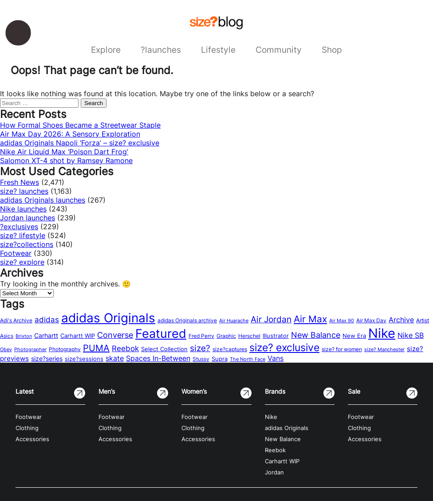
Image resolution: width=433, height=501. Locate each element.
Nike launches (23, 208)
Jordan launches (27, 217)
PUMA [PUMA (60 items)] (96, 348)
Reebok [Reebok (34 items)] (125, 348)
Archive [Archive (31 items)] (401, 319)
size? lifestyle (22, 235)
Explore (106, 49)
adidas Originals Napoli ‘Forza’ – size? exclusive (79, 142)
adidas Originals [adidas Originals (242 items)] (108, 317)
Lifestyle (218, 49)
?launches (161, 49)
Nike (271, 417)
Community (279, 49)
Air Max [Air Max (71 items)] (310, 319)
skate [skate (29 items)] (115, 358)
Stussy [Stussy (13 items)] (201, 359)
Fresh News (19, 182)
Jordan (274, 472)
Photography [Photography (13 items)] (65, 349)
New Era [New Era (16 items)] (354, 336)
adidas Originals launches (42, 200)
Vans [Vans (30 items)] (275, 358)
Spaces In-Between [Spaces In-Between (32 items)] (158, 358)
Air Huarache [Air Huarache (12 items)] (233, 320)
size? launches (24, 191)
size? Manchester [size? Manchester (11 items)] (384, 349)
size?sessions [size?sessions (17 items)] (84, 358)
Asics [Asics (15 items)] (6, 336)
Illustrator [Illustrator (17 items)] (276, 335)
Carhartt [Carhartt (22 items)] (46, 335)
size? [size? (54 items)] (200, 348)
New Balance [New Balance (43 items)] (315, 335)
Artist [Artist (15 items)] (422, 320)
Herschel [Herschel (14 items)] (249, 336)
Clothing (27, 428)
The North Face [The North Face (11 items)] (247, 359)
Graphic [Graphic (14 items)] (226, 336)
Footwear (15, 253)
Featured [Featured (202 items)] (160, 333)
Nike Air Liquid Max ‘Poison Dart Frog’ (64, 151)
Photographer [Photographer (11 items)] (30, 349)
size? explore (22, 262)
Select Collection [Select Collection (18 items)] (164, 348)
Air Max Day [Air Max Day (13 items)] (371, 320)
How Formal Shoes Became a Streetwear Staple (80, 125)
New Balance (283, 439)
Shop (332, 49)
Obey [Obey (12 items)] (6, 349)
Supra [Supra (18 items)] (220, 358)
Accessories (32, 439)
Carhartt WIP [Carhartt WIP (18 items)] (77, 335)
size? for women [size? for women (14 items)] (342, 349)
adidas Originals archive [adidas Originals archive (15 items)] (187, 320)
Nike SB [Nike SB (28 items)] (411, 335)
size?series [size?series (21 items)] (47, 358)
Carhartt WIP (282, 461)
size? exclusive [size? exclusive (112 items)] (284, 347)
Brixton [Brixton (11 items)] (24, 336)
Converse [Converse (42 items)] (115, 335)
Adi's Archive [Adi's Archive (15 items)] (16, 320)
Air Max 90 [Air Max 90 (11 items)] (341, 321)
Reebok (275, 450)
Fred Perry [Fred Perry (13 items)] (201, 336)
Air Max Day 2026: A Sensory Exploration (70, 133)
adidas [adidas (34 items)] (47, 319)
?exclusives (19, 226)
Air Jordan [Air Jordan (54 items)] (271, 319)
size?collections (26, 244)
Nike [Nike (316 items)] (381, 333)
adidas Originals (286, 428)
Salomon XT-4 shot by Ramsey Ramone (66, 160)
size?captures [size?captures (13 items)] (230, 349)
